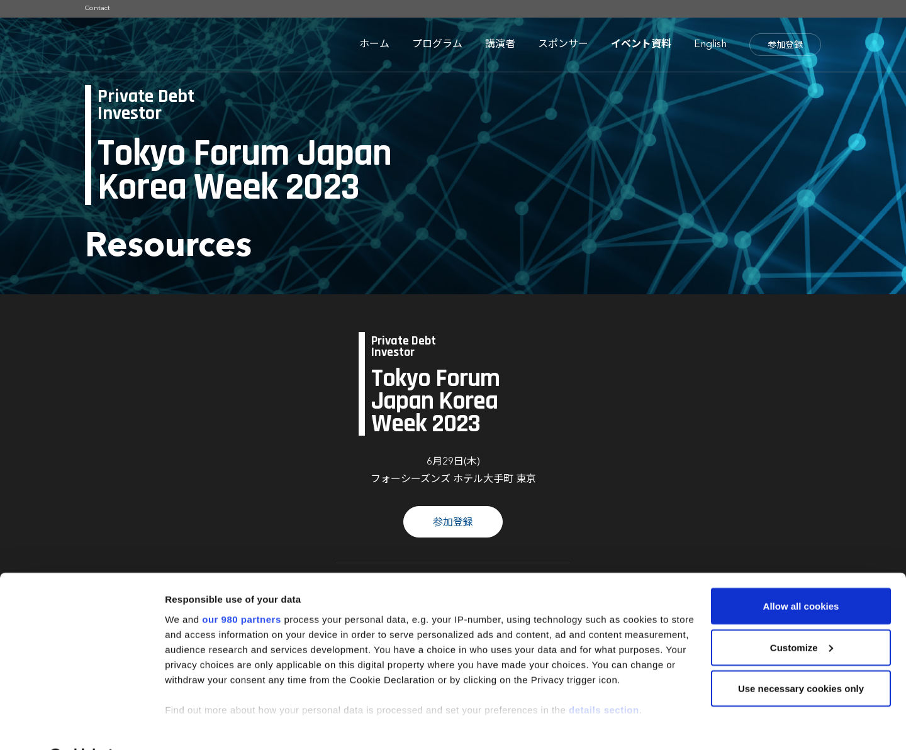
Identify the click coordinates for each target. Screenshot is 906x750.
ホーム (374, 45)
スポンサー (563, 45)
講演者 (500, 45)
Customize (801, 615)
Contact (97, 8)
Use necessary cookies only (801, 656)
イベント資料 (641, 45)
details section (604, 676)
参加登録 (785, 45)
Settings (184, 725)
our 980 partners (241, 586)
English (710, 45)
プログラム (437, 45)
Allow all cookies (801, 573)
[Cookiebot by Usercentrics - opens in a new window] (81, 725)
